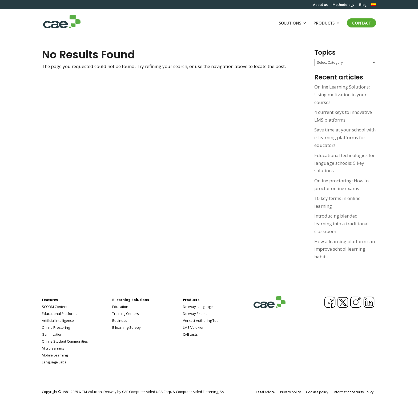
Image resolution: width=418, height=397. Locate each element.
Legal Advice (265, 392)
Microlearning (53, 348)
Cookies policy (317, 392)
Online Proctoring (56, 327)
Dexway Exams (195, 313)
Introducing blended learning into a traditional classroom (341, 223)
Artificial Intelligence (58, 320)
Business (119, 320)
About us (320, 5)
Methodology (343, 5)
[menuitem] (373, 6)
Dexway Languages (199, 306)
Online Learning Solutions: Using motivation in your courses (342, 94)
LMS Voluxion (193, 327)
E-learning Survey (126, 327)
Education (120, 306)
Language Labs (54, 362)
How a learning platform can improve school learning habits (344, 249)
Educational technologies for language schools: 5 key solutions (344, 163)
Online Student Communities (65, 341)
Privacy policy (290, 392)
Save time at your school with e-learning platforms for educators (345, 137)
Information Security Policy (353, 392)
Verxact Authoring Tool (201, 320)
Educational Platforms (59, 313)
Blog (363, 5)
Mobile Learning (55, 355)
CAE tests (190, 334)
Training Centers (125, 313)
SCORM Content (54, 306)
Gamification (52, 334)
